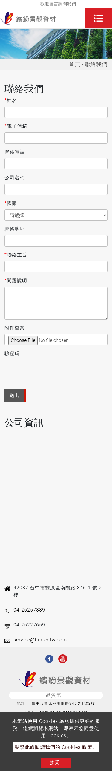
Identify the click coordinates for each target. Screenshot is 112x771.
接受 (54, 762)
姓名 (10, 100)
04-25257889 (29, 610)
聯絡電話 (14, 152)
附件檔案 (14, 328)
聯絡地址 (14, 229)
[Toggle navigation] (98, 18)
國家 (10, 203)
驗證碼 (12, 353)
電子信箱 (15, 126)
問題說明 (15, 280)
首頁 (74, 64)
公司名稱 (14, 177)
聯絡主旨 (15, 254)
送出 (14, 395)
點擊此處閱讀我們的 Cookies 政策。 (56, 747)
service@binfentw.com (40, 640)
